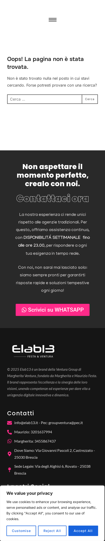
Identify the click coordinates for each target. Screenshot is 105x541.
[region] (52, 513)
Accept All (83, 531)
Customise (21, 531)
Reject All (52, 531)
